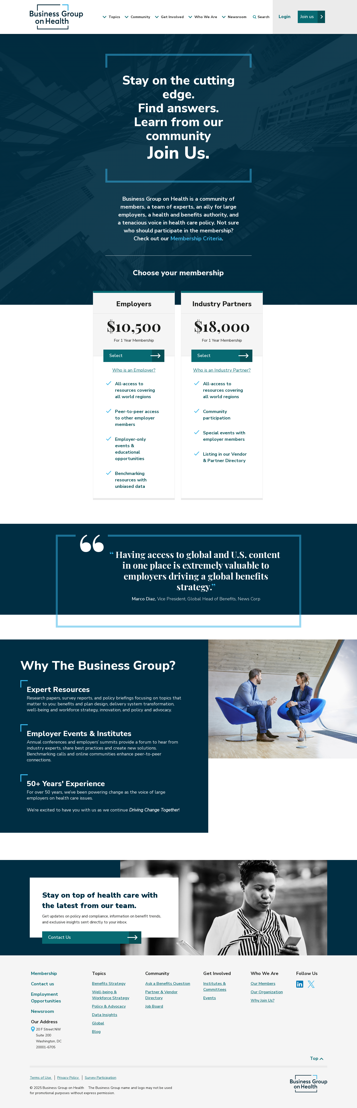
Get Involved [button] (169, 16)
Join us (311, 17)
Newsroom (42, 1011)
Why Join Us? (262, 1000)
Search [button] (261, 16)
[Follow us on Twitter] (312, 984)
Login (285, 17)
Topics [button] (111, 16)
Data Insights (104, 1015)
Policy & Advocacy (109, 1006)
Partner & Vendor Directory (161, 995)
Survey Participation (100, 1077)
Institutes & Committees (214, 986)
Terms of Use (41, 1077)
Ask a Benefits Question (167, 983)
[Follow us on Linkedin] (301, 984)
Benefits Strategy (108, 983)
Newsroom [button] (234, 16)
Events (209, 998)
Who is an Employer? (133, 370)
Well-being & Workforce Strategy (110, 995)
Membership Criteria (196, 238)
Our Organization (267, 992)
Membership (44, 973)
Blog (96, 1031)
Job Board (154, 1006)
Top (317, 1058)
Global (98, 1023)
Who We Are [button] (202, 16)
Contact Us (93, 937)
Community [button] (137, 16)
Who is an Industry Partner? (222, 370)
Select (135, 356)
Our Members (263, 983)
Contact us (42, 984)
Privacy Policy (68, 1077)
